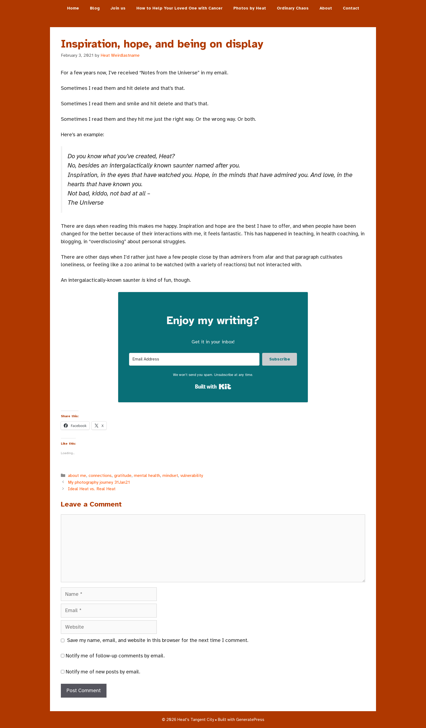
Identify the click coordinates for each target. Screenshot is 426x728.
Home (73, 8)
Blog (95, 8)
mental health (147, 475)
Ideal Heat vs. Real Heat (91, 489)
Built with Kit (213, 386)
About (326, 8)
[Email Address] (194, 359)
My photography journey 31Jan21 (99, 482)
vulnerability (191, 475)
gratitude (122, 475)
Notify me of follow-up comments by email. (115, 656)
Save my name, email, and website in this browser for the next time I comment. (157, 640)
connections (100, 475)
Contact (351, 8)
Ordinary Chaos (293, 8)
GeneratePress (250, 719)
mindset (170, 475)
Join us (118, 8)
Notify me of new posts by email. (103, 672)
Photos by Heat (249, 8)
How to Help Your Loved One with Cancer (179, 8)
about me (77, 475)
